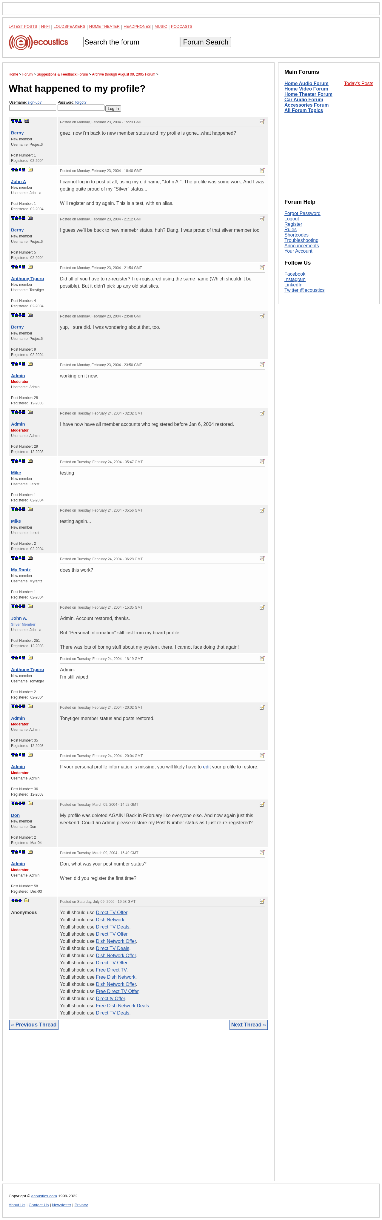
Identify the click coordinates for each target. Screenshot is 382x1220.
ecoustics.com (44, 1196)
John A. (19, 618)
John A (18, 181)
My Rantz (21, 569)
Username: (32, 105)
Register (293, 224)
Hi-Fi (45, 26)
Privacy (81, 1205)
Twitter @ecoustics (304, 290)
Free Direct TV (111, 969)
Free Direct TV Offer (117, 991)
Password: (81, 105)
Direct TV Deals (112, 926)
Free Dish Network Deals (122, 1005)
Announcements (301, 245)
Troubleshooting (301, 240)
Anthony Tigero (27, 278)
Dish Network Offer (116, 941)
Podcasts (181, 26)
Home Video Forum (306, 88)
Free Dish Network (115, 977)
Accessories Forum (306, 105)
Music (161, 26)
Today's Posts (358, 83)
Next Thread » (248, 1025)
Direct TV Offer (111, 912)
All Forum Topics (303, 110)
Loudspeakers (69, 26)
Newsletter (61, 1205)
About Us (17, 1205)
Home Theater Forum (308, 94)
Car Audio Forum (303, 99)
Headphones (137, 26)
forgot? (80, 102)
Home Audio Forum (306, 83)
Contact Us (39, 1205)
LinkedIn (293, 284)
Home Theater (104, 26)
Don (15, 815)
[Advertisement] (138, 1110)
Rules (290, 229)
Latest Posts (23, 26)
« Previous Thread (34, 1025)
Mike (16, 472)
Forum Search (205, 42)
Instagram (295, 279)
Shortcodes (296, 234)
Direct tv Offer (110, 998)
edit (207, 766)
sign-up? (34, 102)
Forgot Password (302, 213)
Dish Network (110, 919)
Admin (18, 375)
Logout (291, 218)
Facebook (294, 274)
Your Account (298, 251)
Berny (17, 132)
